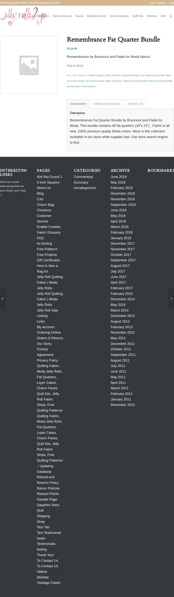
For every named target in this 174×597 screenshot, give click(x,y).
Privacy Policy (47, 360)
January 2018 (121, 238)
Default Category (96, 75)
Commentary (83, 177)
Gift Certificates (48, 260)
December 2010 (123, 405)
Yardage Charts (48, 583)
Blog (171, 3)
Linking (42, 316)
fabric (168, 75)
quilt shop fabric (74, 86)
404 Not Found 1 (49, 177)
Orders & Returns (50, 338)
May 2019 (118, 182)
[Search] (171, 16)
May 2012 (118, 338)
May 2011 (118, 377)
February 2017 (122, 288)
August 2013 (120, 321)
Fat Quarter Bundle (76, 81)
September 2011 (123, 355)
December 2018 (123, 193)
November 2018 (123, 199)
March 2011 (120, 388)
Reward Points (48, 494)
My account (45, 327)
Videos (42, 572)
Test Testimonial (49, 533)
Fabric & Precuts (112, 75)
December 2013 (123, 316)
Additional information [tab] (107, 103)
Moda (107, 81)
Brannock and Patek (155, 75)
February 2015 (122, 294)
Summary (81, 182)
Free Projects (47, 255)
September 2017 (123, 260)
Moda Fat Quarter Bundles (160, 81)
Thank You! (45, 555)
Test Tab (43, 527)
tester (41, 538)
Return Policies (48, 488)
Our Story (44, 344)
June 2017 (118, 277)
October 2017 (121, 255)
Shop (41, 522)
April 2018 (118, 221)
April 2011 (118, 383)
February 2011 (122, 394)
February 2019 (122, 188)
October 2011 (121, 349)
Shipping (43, 516)
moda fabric (117, 81)
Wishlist (42, 577)
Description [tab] (78, 103)
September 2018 (123, 205)
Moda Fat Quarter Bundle (135, 81)
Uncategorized (85, 188)
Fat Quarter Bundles (130, 75)
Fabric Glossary (49, 232)
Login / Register (157, 3)
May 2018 (118, 216)
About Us (44, 188)
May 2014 (118, 305)
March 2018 (120, 227)
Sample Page (47, 499)
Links (41, 321)
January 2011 (121, 399)
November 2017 (123, 249)
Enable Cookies (49, 227)
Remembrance (89, 86)
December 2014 (123, 299)
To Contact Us (47, 561)
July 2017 (118, 271)
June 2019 (118, 177)
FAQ (40, 238)
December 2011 (123, 344)
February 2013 (122, 327)
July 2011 (118, 366)
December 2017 (123, 243)
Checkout (44, 210)
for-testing (44, 243)
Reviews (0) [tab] (135, 103)
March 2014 (120, 310)
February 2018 (122, 232)
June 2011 (118, 371)
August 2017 (120, 266)
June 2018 (118, 210)
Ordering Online (49, 332)
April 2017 (118, 282)
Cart (40, 199)
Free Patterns (47, 249)
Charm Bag (45, 205)
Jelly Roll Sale (47, 310)
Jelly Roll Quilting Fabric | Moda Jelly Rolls (50, 282)
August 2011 (120, 360)
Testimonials (46, 544)
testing (42, 549)
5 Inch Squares (48, 182)
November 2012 (123, 332)
